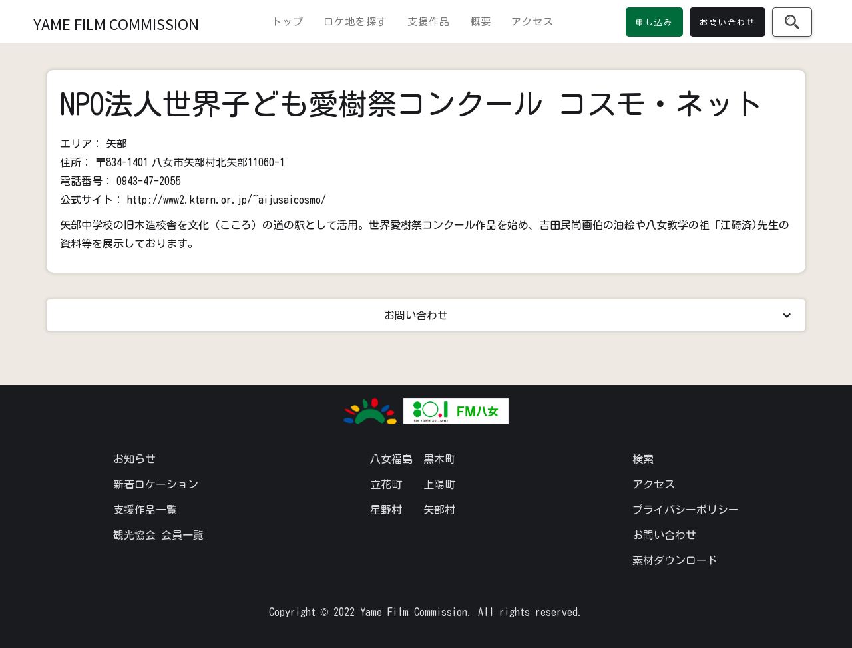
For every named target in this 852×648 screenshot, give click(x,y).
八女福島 (391, 459)
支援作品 (428, 22)
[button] (426, 315)
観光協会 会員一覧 (158, 535)
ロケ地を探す (355, 22)
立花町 (386, 484)
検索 (643, 459)
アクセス (532, 22)
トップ (288, 22)
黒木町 (439, 459)
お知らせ (134, 459)
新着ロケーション (155, 484)
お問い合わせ (664, 535)
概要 (480, 22)
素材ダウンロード (675, 560)
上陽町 (439, 484)
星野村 (386, 509)
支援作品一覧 (145, 509)
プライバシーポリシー (685, 509)
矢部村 (439, 509)
